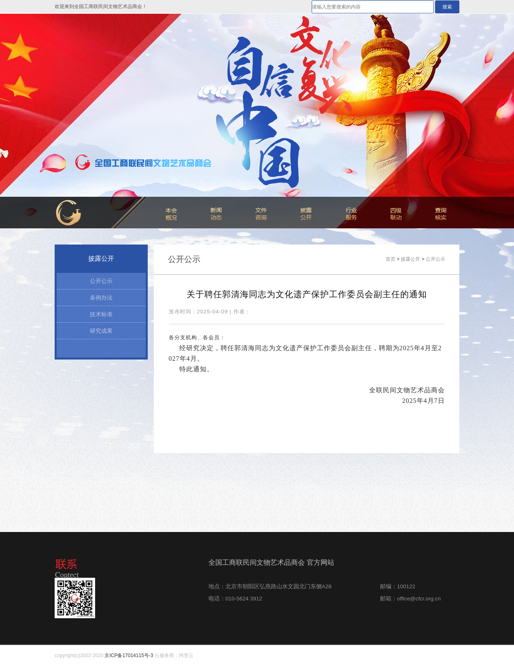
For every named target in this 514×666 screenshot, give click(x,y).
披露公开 (410, 259)
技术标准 (101, 314)
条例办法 (101, 297)
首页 (390, 259)
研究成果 (101, 331)
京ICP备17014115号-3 (128, 655)
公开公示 (101, 281)
